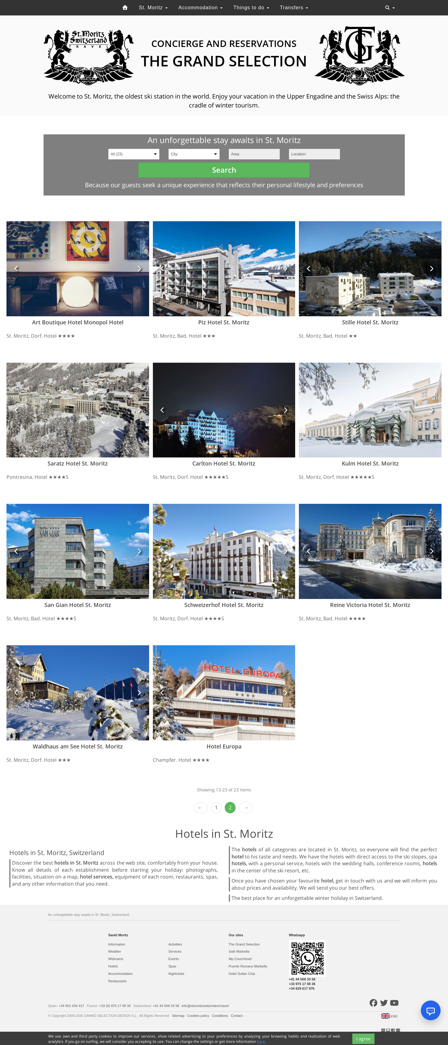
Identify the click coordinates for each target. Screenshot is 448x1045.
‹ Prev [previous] (201, 807)
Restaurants (117, 981)
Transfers (294, 7)
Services (175, 951)
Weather (114, 951)
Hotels (113, 966)
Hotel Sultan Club (242, 973)
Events (174, 959)
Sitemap (178, 1016)
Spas (172, 966)
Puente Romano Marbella (248, 966)
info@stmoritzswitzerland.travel (205, 1006)
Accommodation (200, 7)
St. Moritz (153, 7)
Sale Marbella (239, 951)
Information (116, 944)
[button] (16, 268)
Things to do (251, 7)
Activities (175, 944)
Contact (237, 1016)
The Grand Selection (244, 944)
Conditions (220, 1016)
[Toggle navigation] (390, 7)
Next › (246, 807)
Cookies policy (198, 1016)
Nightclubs (176, 973)
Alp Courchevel (240, 959)
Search (224, 170)
